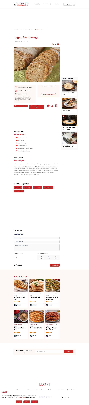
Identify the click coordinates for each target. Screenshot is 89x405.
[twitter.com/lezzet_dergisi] (68, 397)
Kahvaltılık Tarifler (18, 191)
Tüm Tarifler (37, 4)
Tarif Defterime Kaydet (48, 94)
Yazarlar (57, 4)
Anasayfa (16, 29)
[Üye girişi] (67, 4)
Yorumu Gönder (55, 265)
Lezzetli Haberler (47, 4)
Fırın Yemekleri (18, 187)
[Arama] (74, 4)
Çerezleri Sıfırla (71, 389)
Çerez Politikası (60, 389)
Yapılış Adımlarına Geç (36, 106)
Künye (18, 389)
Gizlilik (49, 389)
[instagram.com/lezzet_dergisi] (65, 397)
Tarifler (21, 29)
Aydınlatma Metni (39, 389)
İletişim (28, 389)
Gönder (68, 351)
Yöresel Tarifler (37, 187)
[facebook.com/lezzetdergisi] (62, 397)
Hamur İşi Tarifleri (48, 187)
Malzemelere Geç (20, 106)
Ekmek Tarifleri (28, 29)
